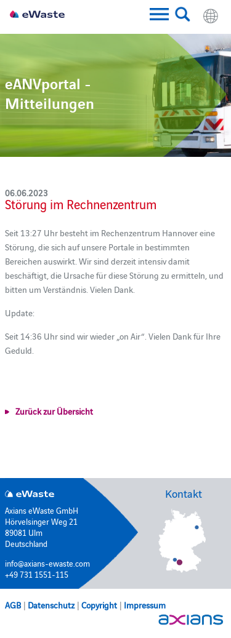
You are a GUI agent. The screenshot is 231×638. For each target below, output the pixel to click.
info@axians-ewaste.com (47, 562)
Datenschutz (51, 605)
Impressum (145, 605)
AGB (13, 605)
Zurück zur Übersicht (54, 411)
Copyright (99, 605)
